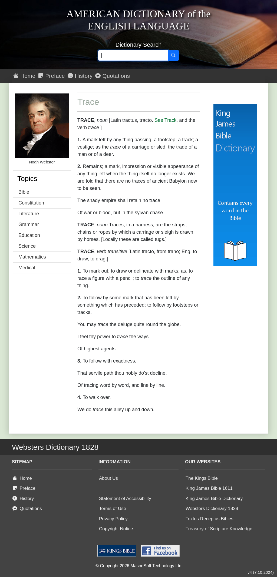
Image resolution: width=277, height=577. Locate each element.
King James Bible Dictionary (214, 498)
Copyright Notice (116, 528)
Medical (26, 267)
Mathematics (32, 257)
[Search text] (133, 55)
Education (29, 235)
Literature (28, 213)
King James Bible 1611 (209, 488)
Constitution (31, 203)
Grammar (28, 224)
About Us (108, 478)
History (80, 76)
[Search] (173, 55)
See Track (165, 120)
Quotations (112, 76)
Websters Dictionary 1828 (212, 508)
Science (27, 246)
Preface (51, 76)
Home (24, 76)
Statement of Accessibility (125, 498)
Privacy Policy (113, 518)
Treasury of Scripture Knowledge (219, 528)
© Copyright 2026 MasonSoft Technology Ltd (138, 565)
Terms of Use (112, 508)
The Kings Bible (202, 478)
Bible (23, 192)
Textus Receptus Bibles (209, 518)
